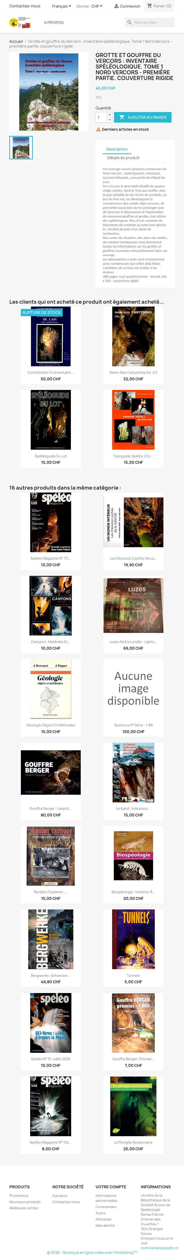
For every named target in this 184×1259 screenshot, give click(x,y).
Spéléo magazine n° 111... (50, 558)
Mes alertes (105, 1225)
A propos (54, 22)
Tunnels (133, 975)
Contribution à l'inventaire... (51, 372)
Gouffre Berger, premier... (133, 1059)
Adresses (103, 1219)
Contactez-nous (24, 6)
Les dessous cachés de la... (133, 558)
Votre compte (111, 1186)
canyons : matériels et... (51, 641)
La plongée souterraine (133, 1142)
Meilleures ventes (24, 1208)
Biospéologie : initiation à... (133, 892)
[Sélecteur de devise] (98, 6)
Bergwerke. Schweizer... (50, 975)
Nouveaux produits (25, 1202)
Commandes (106, 1207)
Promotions (19, 1195)
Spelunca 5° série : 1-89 (133, 725)
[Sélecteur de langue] (62, 6)
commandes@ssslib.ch (159, 1248)
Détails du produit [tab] (123, 157)
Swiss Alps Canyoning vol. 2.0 (133, 372)
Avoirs (101, 1213)
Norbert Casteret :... (51, 892)
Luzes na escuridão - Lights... (133, 641)
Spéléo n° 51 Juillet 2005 (50, 1059)
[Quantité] (101, 117)
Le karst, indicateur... (133, 808)
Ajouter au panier (143, 117)
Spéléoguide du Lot (51, 456)
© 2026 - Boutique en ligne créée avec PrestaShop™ (92, 1252)
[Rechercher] (150, 22)
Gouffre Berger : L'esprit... (51, 808)
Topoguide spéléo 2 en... (133, 456)
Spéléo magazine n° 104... (51, 1142)
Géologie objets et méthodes (50, 725)
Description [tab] (117, 149)
